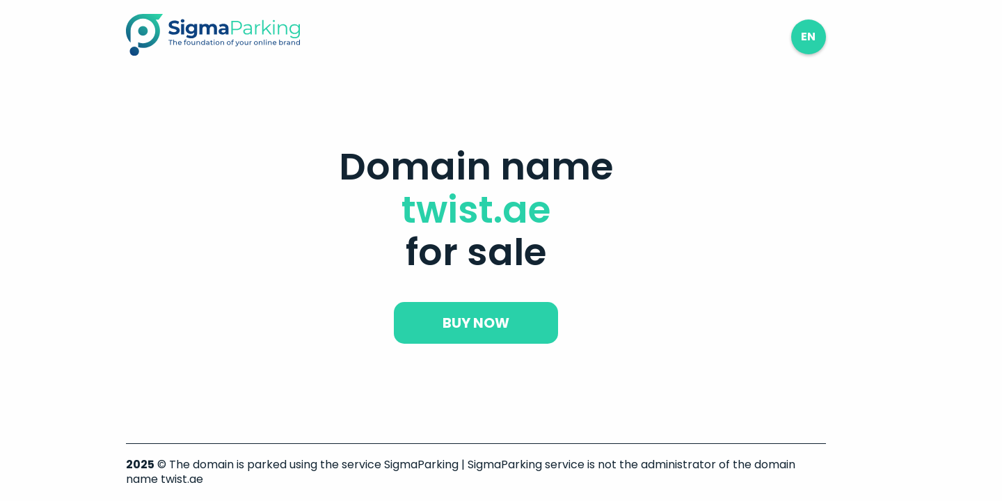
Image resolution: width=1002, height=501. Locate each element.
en (808, 37)
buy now (476, 323)
